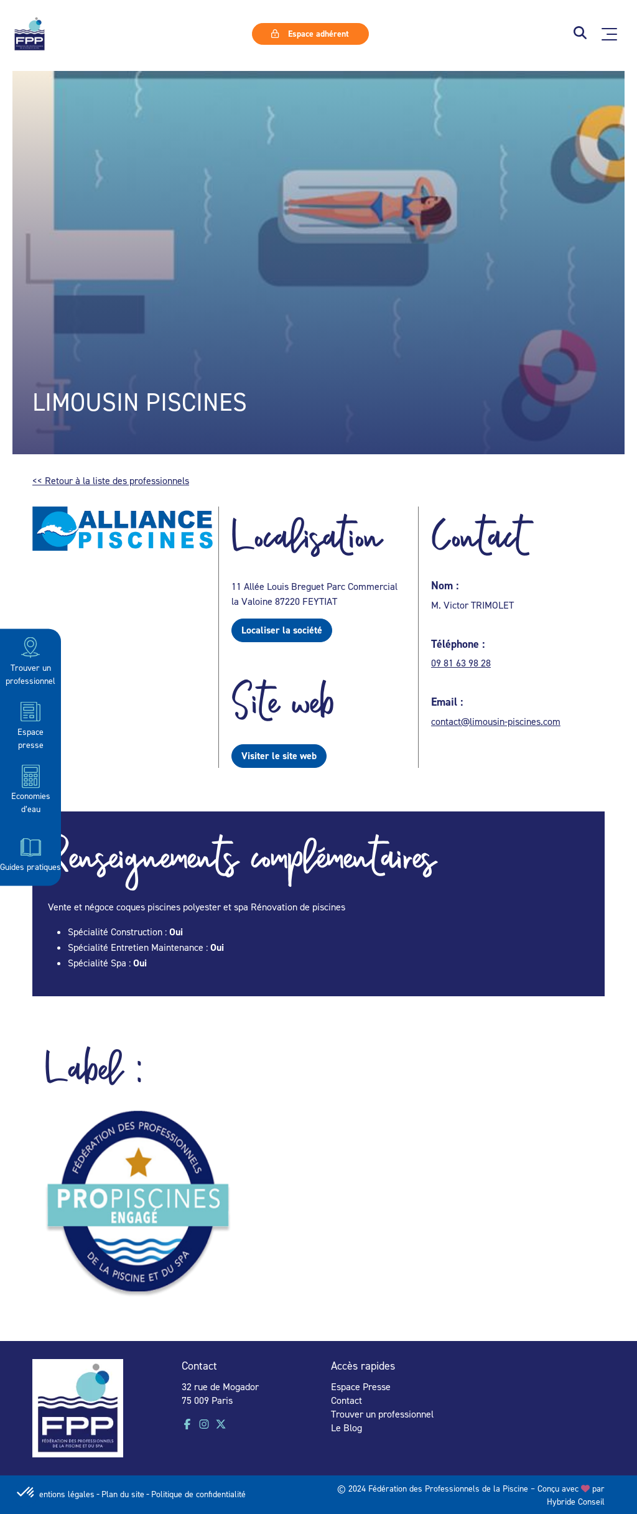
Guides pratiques (30, 852)
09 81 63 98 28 (461, 663)
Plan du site (122, 1493)
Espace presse (30, 724)
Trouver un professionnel (30, 660)
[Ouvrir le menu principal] (609, 34)
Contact (346, 1400)
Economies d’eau (30, 789)
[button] (580, 34)
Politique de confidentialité (198, 1493)
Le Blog (346, 1427)
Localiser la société (281, 630)
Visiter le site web (279, 755)
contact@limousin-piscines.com (495, 721)
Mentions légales (63, 1493)
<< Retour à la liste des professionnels (110, 480)
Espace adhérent (309, 33)
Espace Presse (361, 1386)
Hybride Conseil (576, 1501)
